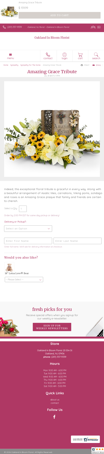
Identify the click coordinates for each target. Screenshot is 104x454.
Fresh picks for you (52, 313)
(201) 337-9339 (14, 27)
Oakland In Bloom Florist (52, 37)
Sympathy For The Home (30, 65)
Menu (10, 58)
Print (85, 65)
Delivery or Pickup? (15, 221)
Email (96, 65)
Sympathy (14, 65)
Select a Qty (10, 208)
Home (5, 65)
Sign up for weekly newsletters (52, 327)
